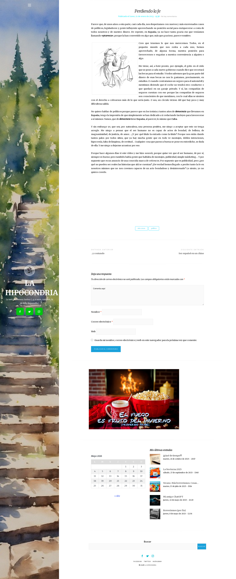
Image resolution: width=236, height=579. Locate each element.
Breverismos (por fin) (174, 518)
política (154, 229)
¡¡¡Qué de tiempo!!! (172, 463)
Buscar (147, 549)
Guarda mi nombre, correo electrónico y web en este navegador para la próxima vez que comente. (146, 346)
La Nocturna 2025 (172, 476)
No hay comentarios (169, 16)
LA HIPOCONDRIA (150, 573)
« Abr (117, 503)
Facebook (136, 570)
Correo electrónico (102, 327)
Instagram (159, 570)
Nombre (96, 316)
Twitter (147, 570)
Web (93, 337)
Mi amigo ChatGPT (173, 504)
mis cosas (141, 229)
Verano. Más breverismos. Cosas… (181, 490)
